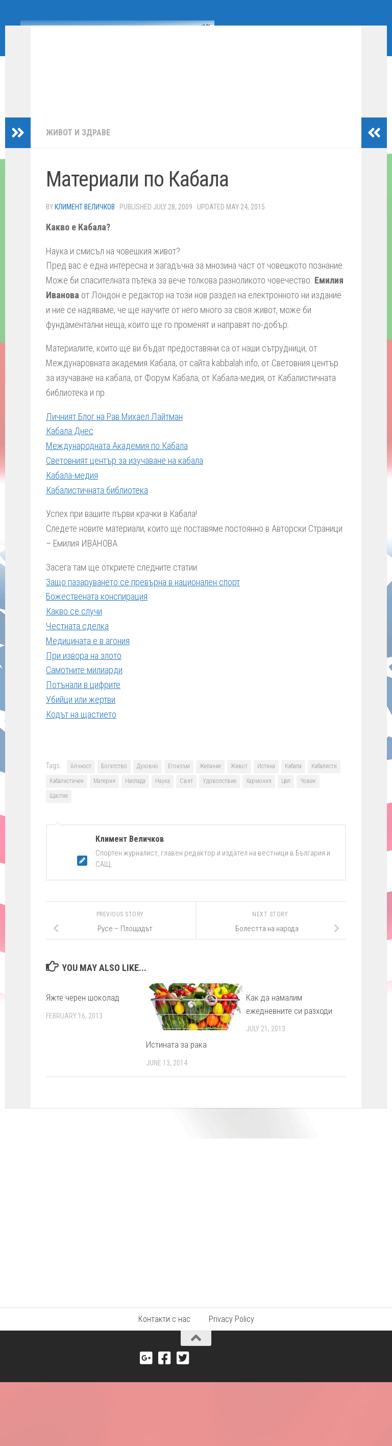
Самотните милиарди (84, 685)
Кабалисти (324, 781)
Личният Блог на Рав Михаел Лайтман (114, 431)
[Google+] (146, 1373)
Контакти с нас (164, 1334)
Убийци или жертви (80, 714)
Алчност (80, 781)
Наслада (135, 796)
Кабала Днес (69, 446)
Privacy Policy (231, 1334)
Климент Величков (85, 222)
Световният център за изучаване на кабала (124, 475)
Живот (239, 781)
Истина (266, 781)
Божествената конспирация (97, 611)
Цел (285, 796)
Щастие (59, 811)
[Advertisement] (196, 1230)
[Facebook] (165, 1373)
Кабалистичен (67, 796)
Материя (104, 796)
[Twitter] (183, 1373)
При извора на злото (83, 671)
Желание (210, 781)
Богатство (114, 781)
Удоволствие (219, 796)
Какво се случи (74, 626)
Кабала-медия (72, 490)
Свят (186, 796)
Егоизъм (179, 781)
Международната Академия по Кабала (117, 461)
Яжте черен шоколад (82, 1013)
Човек (308, 796)
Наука (162, 796)
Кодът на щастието (81, 729)
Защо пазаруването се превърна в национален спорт (143, 597)
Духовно (147, 781)
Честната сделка (77, 641)
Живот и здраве (78, 148)
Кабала (293, 781)
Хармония (259, 796)
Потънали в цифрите (83, 700)
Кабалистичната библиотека (97, 505)
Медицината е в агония (88, 656)
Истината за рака (176, 1060)
